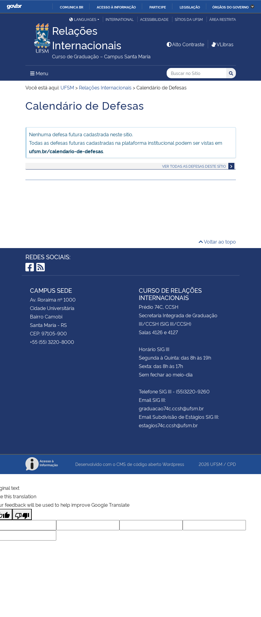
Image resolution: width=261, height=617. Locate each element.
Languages (82, 19)
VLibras (221, 44)
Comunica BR (71, 7)
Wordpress (173, 464)
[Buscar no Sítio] (196, 73)
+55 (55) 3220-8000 (52, 341)
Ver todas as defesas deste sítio (194, 166)
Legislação (190, 7)
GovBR (14, 6)
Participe (157, 7)
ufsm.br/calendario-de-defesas (66, 151)
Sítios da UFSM (189, 19)
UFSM (216, 464)
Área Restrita (222, 19)
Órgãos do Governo (230, 7)
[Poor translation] (22, 514)
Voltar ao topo (217, 241)
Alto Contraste (185, 44)
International (120, 19)
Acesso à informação (116, 7)
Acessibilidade (154, 19)
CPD (231, 464)
